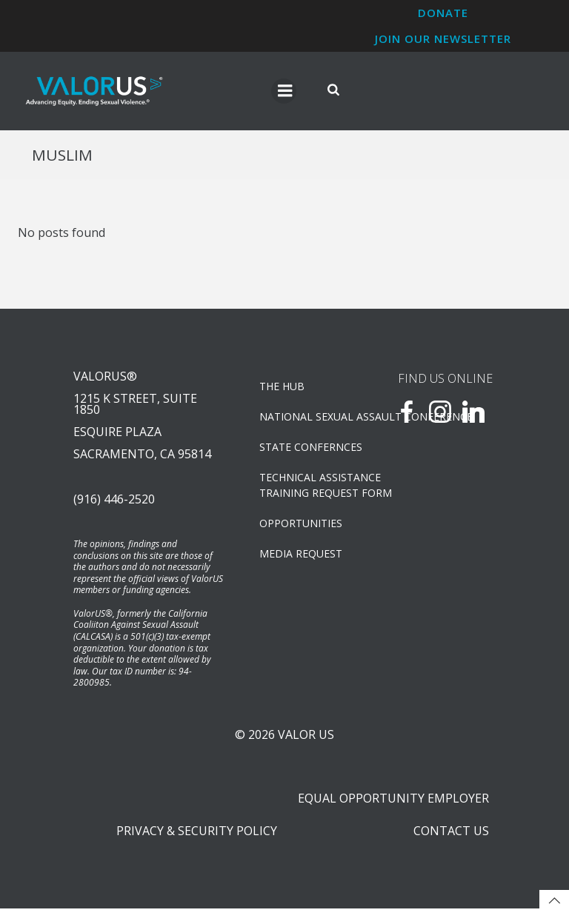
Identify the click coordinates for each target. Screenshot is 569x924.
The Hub (282, 388)
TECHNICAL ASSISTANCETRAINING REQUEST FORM (309, 487)
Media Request (301, 556)
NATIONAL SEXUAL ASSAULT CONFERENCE (309, 419)
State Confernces (309, 449)
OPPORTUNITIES (301, 525)
